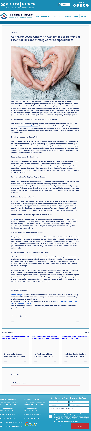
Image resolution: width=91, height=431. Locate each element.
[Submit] (80, 426)
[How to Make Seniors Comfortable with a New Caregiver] (15, 343)
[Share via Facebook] (12, 316)
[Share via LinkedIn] (21, 316)
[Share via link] (26, 316)
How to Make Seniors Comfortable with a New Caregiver (14, 355)
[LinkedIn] (87, 5)
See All (87, 332)
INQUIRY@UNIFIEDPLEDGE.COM (11, 422)
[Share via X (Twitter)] (16, 316)
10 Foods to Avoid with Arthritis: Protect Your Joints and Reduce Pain (44, 355)
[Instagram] (81, 5)
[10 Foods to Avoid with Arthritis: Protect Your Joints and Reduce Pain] (45, 343)
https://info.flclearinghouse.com (11, 426)
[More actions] (79, 32)
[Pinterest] (84, 5)
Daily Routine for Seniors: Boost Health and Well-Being (75, 355)
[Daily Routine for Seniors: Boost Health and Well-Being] (75, 343)
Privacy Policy (74, 421)
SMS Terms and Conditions (61, 421)
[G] (74, 5)
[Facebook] (78, 5)
